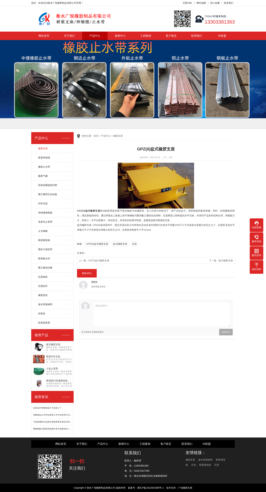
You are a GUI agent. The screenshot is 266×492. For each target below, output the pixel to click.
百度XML (187, 3)
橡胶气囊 (43, 176)
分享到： (82, 253)
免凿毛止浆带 (45, 221)
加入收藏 (215, 3)
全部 (134, 244)
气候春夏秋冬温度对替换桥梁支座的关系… (52, 422)
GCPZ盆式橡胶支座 (98, 260)
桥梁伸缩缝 (44, 157)
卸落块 (41, 313)
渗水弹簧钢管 (45, 304)
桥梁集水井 (44, 258)
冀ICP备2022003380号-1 (150, 487)
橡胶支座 (43, 148)
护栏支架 (43, 203)
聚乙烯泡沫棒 (45, 267)
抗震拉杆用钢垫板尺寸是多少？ (47, 408)
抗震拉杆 (43, 286)
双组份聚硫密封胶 (47, 185)
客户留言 (171, 35)
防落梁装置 (44, 322)
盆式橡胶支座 (120, 244)
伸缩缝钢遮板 (45, 212)
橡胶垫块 (43, 295)
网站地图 (201, 3)
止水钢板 (43, 231)
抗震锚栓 (43, 276)
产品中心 (94, 35)
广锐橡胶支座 (185, 487)
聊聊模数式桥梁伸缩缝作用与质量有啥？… (52, 429)
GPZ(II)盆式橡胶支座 (97, 244)
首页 (96, 136)
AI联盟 (222, 35)
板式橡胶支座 (226, 260)
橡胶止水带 (44, 166)
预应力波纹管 (45, 249)
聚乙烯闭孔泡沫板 (47, 194)
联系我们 (228, 3)
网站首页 (44, 35)
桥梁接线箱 (44, 240)
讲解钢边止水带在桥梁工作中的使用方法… (52, 415)
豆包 (193, 464)
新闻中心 (120, 35)
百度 (216, 464)
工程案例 (145, 35)
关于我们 (69, 35)
